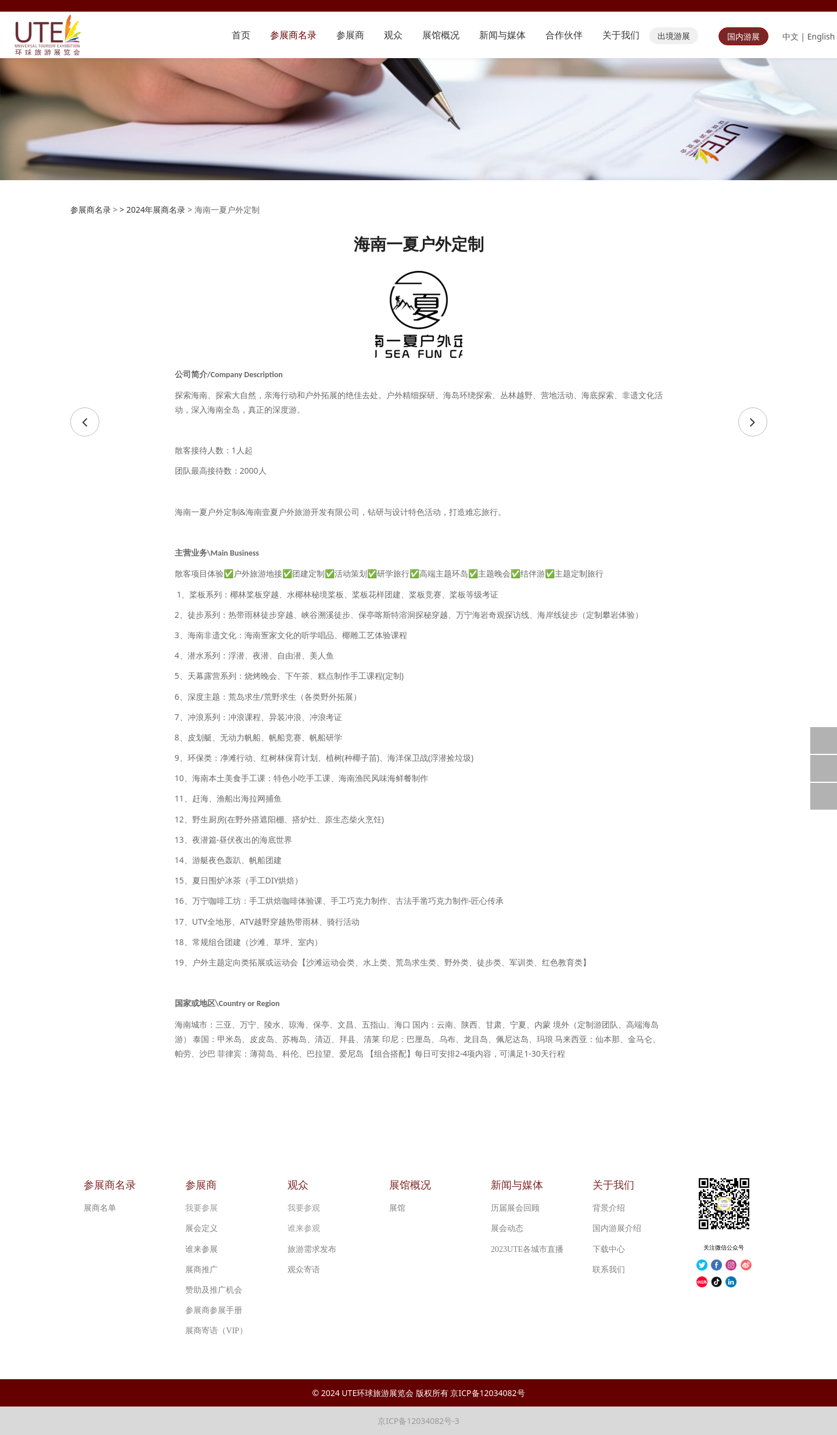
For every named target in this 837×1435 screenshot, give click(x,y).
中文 (790, 36)
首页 (241, 34)
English (821, 36)
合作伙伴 (564, 34)
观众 (393, 34)
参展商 (350, 34)
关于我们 (621, 34)
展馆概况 (440, 34)
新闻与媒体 (502, 34)
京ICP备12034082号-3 (418, 1420)
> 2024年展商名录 (153, 209)
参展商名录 (293, 34)
